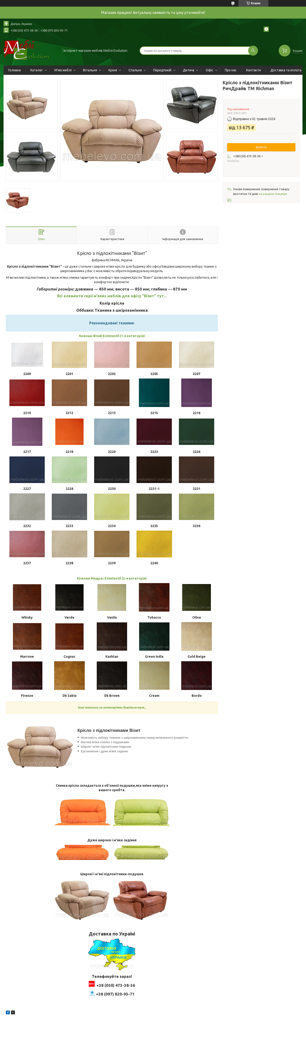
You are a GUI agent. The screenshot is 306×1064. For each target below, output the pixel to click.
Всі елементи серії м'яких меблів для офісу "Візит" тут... (112, 296)
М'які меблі (63, 70)
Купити (261, 147)
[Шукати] (253, 51)
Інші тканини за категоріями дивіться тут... (112, 707)
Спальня (135, 70)
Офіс (209, 70)
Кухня (113, 70)
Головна (14, 70)
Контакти (253, 70)
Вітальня (90, 70)
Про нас (231, 70)
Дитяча (188, 70)
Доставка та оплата (285, 70)
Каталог (36, 70)
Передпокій (162, 70)
